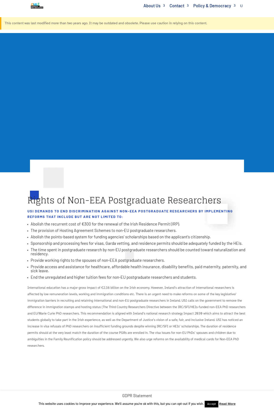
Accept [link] (211, 404)
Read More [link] (227, 404)
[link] (40, 5)
